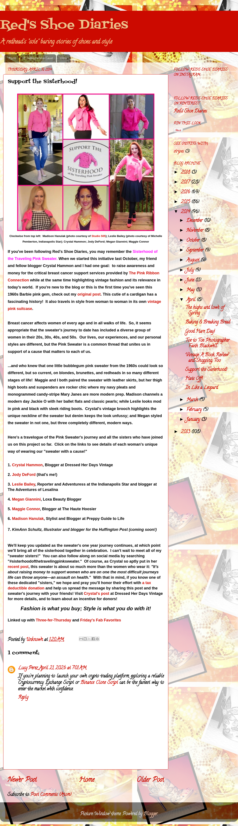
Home (12, 58)
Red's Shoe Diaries (64, 25)
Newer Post (22, 780)
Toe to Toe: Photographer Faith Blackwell (207, 343)
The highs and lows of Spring (204, 310)
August (193, 260)
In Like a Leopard (201, 388)
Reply (23, 697)
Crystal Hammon (27, 465)
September (195, 250)
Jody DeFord (24, 474)
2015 (186, 202)
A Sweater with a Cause (38, 58)
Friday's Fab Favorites (100, 620)
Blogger (150, 814)
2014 (186, 212)
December (195, 221)
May (191, 290)
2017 (186, 182)
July (190, 270)
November (195, 230)
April (191, 300)
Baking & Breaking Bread (207, 322)
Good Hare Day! (200, 331)
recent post (18, 567)
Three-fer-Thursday (53, 620)
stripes (179, 151)
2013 (186, 432)
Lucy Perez (28, 668)
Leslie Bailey (23, 484)
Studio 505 (99, 236)
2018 (186, 172)
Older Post (150, 780)
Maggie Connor (26, 509)
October (193, 240)
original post (89, 294)
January (193, 420)
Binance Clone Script (99, 682)
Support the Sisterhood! (206, 370)
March (192, 400)
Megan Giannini (26, 499)
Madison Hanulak (28, 518)
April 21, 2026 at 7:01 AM (62, 668)
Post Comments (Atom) (50, 795)
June (190, 280)
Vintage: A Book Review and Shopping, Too (206, 358)
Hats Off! (194, 379)
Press (63, 58)
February (194, 410)
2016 (186, 192)
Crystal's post (96, 593)
